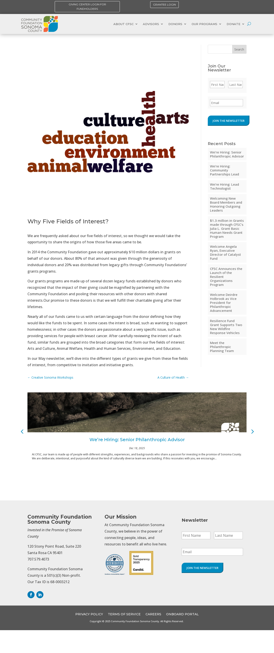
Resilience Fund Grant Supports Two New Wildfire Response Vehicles (226, 327)
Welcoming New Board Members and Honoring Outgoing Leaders (226, 204)
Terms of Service (124, 614)
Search (239, 49)
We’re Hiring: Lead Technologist (224, 186)
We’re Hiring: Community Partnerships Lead (224, 170)
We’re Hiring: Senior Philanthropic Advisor (227, 154)
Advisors (151, 24)
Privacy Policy (89, 614)
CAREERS (153, 614)
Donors (175, 24)
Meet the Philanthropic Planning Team (222, 346)
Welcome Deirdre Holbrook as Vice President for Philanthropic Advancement (223, 302)
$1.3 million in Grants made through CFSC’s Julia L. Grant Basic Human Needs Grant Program (227, 228)
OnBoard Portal (182, 614)
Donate (233, 24)
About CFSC (123, 24)
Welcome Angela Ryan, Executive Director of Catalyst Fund (225, 252)
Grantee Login (164, 4)
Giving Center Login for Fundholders (87, 6)
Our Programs (204, 24)
